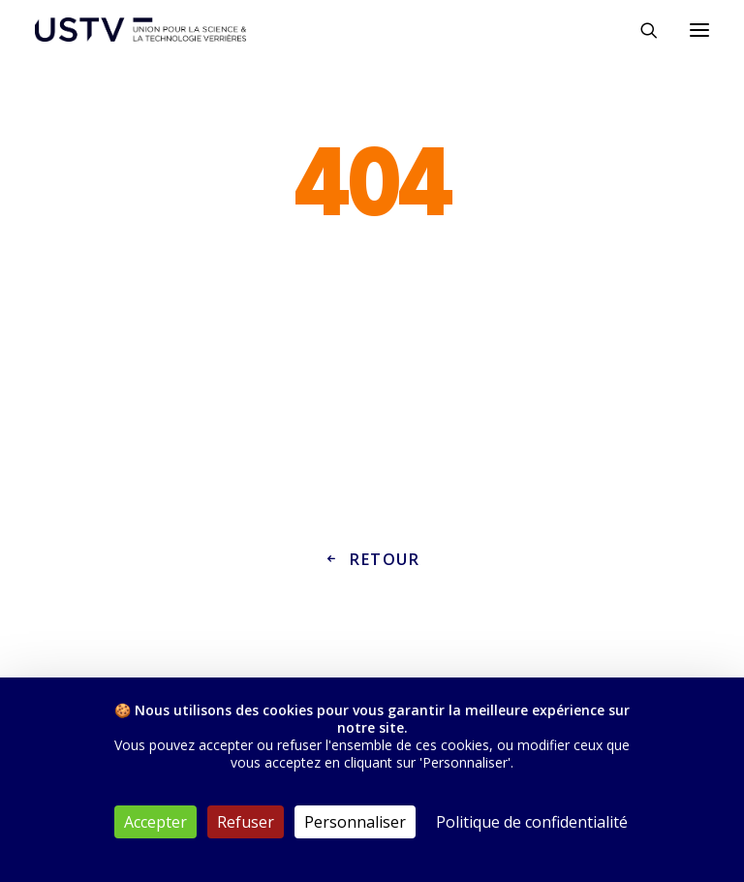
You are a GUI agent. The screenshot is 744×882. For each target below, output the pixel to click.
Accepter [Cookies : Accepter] (155, 822)
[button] (699, 29)
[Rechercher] (640, 30)
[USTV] (140, 29)
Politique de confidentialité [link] (532, 822)
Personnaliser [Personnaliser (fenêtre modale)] (355, 822)
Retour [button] (371, 559)
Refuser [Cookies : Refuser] (245, 822)
